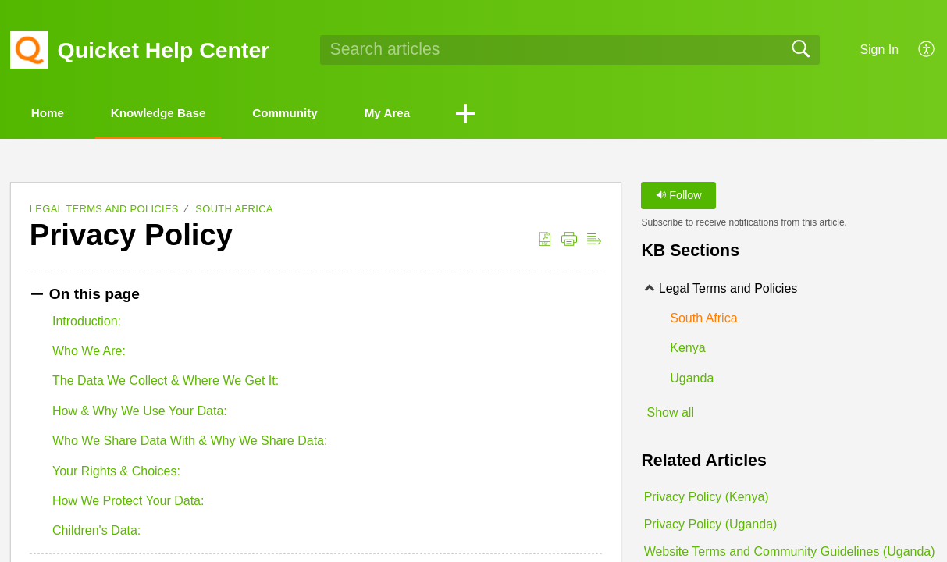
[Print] (569, 240)
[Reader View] (594, 240)
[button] (512, 114)
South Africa (233, 210)
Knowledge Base (176, 113)
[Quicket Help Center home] (29, 50)
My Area (428, 113)
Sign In (879, 49)
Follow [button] (679, 196)
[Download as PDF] (545, 240)
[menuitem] (918, 50)
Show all (669, 413)
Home (54, 113)
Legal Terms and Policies (104, 210)
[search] (570, 50)
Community (315, 113)
